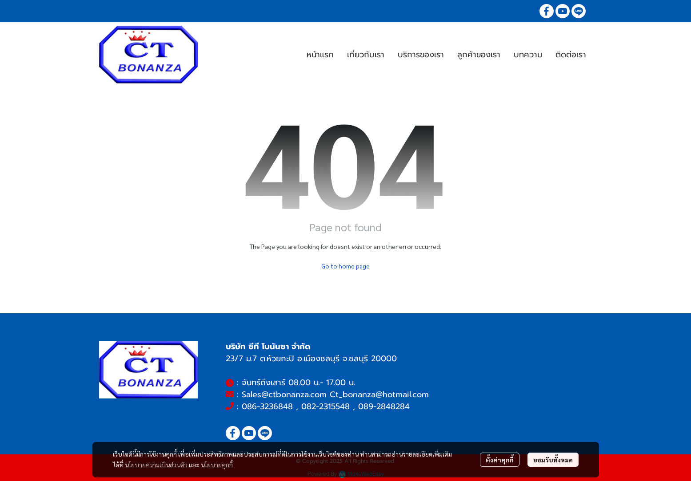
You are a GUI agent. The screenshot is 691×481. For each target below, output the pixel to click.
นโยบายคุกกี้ (217, 465)
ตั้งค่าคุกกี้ (500, 460)
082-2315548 (325, 406)
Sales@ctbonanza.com (284, 394)
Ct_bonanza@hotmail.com (379, 394)
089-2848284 (384, 406)
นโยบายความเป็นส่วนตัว (156, 465)
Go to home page (345, 266)
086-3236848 (267, 406)
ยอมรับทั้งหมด (553, 460)
